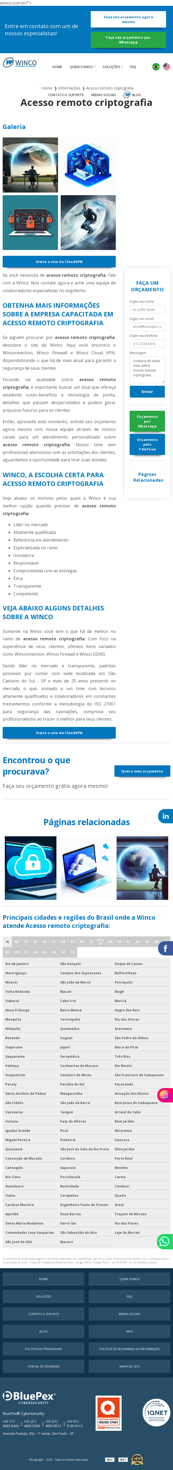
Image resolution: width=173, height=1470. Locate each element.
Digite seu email (142, 318)
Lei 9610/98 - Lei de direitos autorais (134, 1262)
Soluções (111, 66)
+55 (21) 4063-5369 (32, 1423)
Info (129, 1331)
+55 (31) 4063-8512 (53, 1423)
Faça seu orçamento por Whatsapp (128, 39)
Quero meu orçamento (142, 771)
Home (57, 66)
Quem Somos (81, 66)
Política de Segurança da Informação (129, 1349)
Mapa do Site (130, 1366)
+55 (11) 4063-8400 (11, 1423)
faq (133, 66)
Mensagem (138, 353)
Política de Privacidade (43, 1349)
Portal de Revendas (43, 1366)
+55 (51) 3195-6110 (75, 1423)
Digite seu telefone (144, 335)
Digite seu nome (142, 301)
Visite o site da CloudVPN (59, 261)
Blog (136, 94)
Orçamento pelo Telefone (147, 444)
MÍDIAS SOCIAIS (103, 94)
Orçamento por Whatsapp (147, 421)
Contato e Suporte (66, 94)
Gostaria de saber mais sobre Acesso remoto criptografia (147, 370)
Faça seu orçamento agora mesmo (128, 19)
